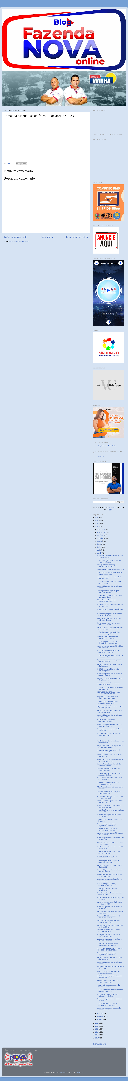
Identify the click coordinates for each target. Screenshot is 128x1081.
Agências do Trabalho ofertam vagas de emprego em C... (110, 706)
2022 (97, 1023)
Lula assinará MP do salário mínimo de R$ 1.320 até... (109, 582)
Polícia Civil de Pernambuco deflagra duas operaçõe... (110, 656)
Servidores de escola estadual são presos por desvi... (108, 769)
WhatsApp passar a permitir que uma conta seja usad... (110, 628)
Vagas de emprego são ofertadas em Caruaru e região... (109, 573)
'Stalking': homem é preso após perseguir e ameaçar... (108, 591)
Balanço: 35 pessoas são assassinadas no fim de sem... (109, 907)
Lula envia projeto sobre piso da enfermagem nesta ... (108, 861)
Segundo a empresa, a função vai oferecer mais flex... (108, 751)
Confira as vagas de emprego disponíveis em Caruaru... (107, 642)
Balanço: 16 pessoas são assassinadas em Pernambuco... (109, 674)
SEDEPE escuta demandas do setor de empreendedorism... (110, 990)
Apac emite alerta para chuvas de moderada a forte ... (108, 921)
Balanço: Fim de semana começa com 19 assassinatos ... (110, 556)
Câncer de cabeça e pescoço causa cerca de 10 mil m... (108, 624)
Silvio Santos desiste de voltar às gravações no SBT (108, 783)
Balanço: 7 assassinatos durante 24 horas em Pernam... (109, 765)
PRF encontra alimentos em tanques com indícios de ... (109, 778)
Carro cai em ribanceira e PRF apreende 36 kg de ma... (107, 637)
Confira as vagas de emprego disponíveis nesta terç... (107, 857)
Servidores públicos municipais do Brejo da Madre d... (109, 792)
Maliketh (112, 507)
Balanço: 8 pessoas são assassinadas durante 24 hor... (109, 1009)
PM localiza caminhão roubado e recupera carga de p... (108, 633)
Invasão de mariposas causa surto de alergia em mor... (109, 679)
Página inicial (47, 237)
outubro (100, 535)
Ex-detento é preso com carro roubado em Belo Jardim (107, 944)
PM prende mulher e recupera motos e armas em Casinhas (110, 746)
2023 (97, 527)
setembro (100, 538)
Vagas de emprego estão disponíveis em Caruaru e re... (109, 660)
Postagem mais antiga (77, 237)
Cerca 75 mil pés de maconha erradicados (107, 889)
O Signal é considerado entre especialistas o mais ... (107, 600)
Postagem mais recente (15, 237)
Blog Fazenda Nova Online (107, 446)
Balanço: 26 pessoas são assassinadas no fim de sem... (109, 716)
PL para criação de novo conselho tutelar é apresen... (109, 986)
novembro (101, 532)
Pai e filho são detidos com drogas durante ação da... (109, 561)
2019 (97, 1032)
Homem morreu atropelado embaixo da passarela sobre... (110, 760)
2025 (97, 521)
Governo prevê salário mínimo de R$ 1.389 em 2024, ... (110, 926)
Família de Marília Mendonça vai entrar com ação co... (108, 917)
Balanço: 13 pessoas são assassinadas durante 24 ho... (109, 587)
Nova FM (101, 456)
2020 (97, 1029)
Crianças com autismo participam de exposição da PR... (109, 852)
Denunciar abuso (100, 1044)
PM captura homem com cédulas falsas (110, 569)
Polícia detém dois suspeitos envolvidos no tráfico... (106, 720)
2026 (97, 518)
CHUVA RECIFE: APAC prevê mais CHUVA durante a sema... (108, 693)
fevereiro (100, 1016)
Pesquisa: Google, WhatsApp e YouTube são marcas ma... (107, 697)
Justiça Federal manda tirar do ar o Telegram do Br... (109, 619)
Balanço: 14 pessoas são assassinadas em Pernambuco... (109, 871)
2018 (97, 1035)
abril (99, 553)
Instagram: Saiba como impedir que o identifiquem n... (110, 880)
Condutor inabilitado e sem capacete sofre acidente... (109, 894)
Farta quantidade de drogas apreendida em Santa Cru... (107, 565)
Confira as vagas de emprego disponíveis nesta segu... (107, 884)
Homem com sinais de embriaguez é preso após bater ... (109, 725)
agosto (99, 541)
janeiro (100, 1019)
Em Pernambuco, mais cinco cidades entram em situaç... (109, 596)
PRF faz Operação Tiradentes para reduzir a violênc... (109, 774)
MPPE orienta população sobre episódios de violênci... (108, 995)
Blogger (109, 509)
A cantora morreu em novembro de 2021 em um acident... (109, 940)
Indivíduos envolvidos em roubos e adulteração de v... (109, 683)
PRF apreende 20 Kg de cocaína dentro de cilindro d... (108, 651)
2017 (97, 1038)
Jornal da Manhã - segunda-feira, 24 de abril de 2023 (109, 711)
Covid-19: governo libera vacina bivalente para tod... (108, 670)
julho (99, 544)
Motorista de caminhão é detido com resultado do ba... (109, 734)
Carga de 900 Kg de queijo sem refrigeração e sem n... (107, 829)
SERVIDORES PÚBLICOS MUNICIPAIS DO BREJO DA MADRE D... (110, 949)
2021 (97, 1026)
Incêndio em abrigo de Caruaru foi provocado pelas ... (109, 875)
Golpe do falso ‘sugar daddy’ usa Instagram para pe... (108, 981)
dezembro (101, 529)
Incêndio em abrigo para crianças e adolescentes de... (109, 977)
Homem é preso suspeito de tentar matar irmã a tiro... (109, 972)
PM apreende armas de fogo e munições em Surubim (107, 702)
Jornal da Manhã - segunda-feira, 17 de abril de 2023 (109, 903)
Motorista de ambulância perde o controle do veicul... (108, 930)
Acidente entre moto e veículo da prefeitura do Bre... (108, 935)
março (99, 1013)
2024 (97, 524)
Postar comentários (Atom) (19, 241)
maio (99, 550)
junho (99, 547)
